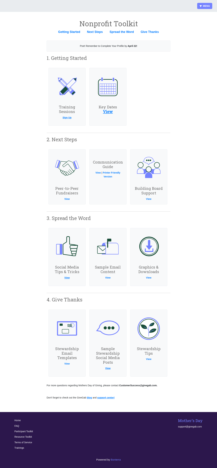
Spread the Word (122, 32)
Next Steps (95, 32)
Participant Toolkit (23, 431)
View (108, 111)
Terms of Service (23, 442)
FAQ (16, 426)
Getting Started (69, 32)
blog (89, 397)
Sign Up (67, 117)
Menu (205, 6)
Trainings (19, 447)
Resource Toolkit (23, 436)
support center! (106, 397)
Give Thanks (150, 32)
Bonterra (116, 459)
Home (17, 420)
